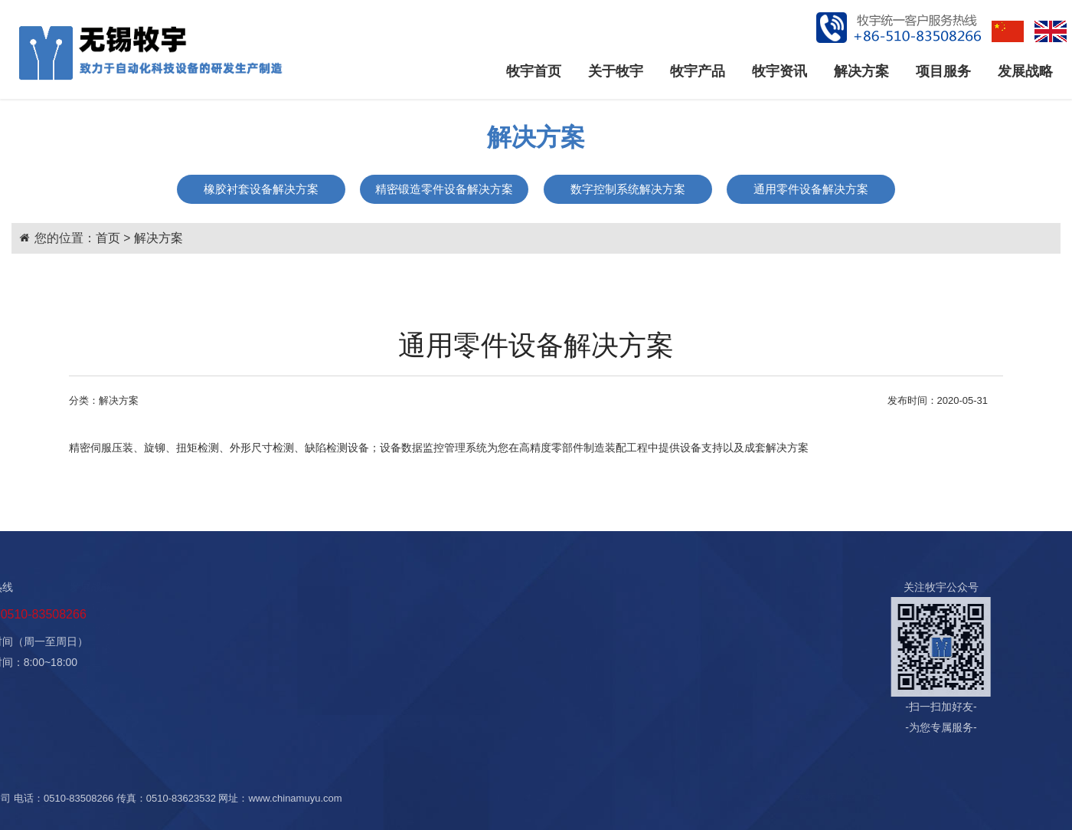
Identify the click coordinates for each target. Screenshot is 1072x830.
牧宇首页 (533, 71)
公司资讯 (128, 607)
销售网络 (474, 648)
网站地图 (912, 798)
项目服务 (943, 71)
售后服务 (370, 648)
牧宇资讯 (779, 71)
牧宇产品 (697, 71)
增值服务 (370, 668)
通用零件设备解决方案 (810, 188)
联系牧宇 (474, 689)
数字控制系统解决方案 (627, 188)
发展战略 (1025, 71)
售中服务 (370, 628)
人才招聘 (474, 628)
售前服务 (370, 607)
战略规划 (474, 607)
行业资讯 (128, 628)
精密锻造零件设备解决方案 (444, 188)
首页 (108, 237)
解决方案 (861, 71)
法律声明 (474, 668)
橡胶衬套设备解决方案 (261, 188)
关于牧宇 (615, 71)
